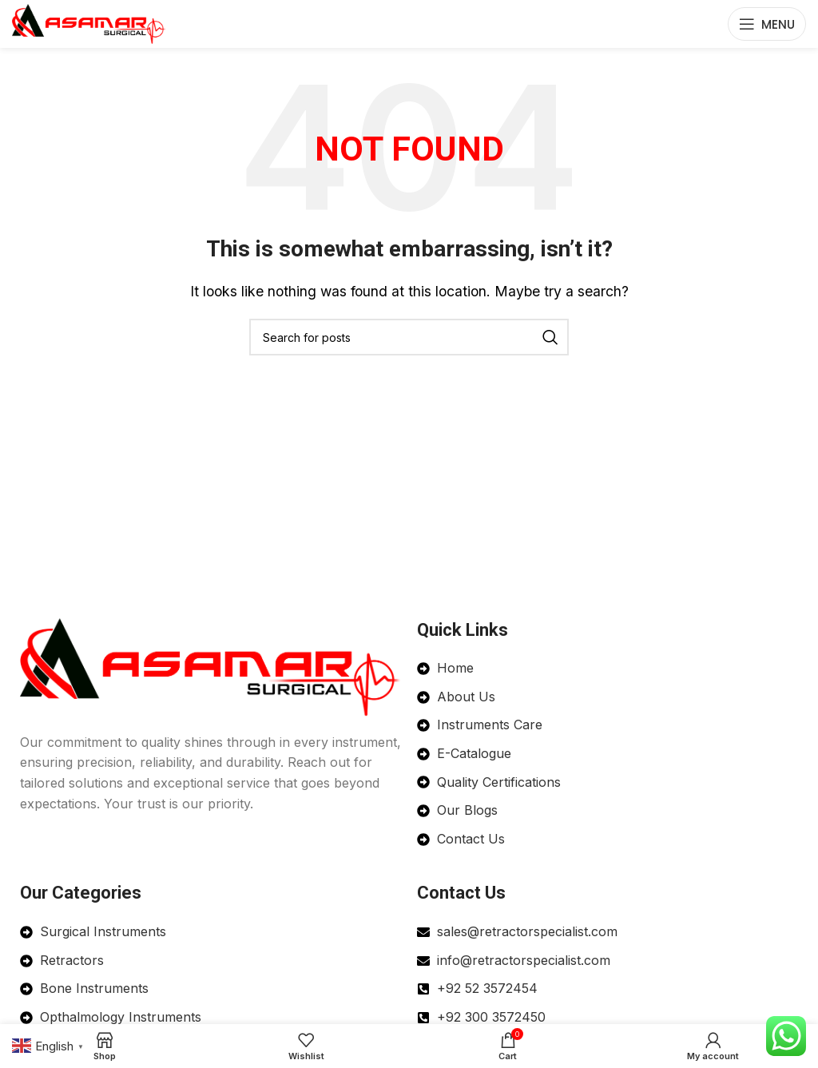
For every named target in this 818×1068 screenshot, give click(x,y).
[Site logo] (89, 22)
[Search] (409, 337)
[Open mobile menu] (767, 24)
